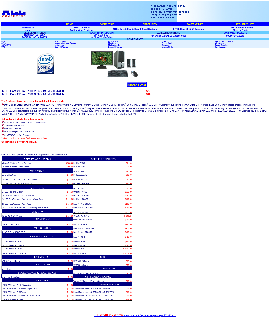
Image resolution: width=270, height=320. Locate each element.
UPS (3, 47)
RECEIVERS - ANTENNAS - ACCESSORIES (168, 36)
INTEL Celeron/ (82, 27)
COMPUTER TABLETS (235, 32)
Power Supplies (221, 45)
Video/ (217, 41)
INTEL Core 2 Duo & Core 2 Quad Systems (134, 29)
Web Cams (219, 43)
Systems (246, 30)
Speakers (165, 45)
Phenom (237, 30)
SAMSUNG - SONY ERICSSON (34, 37)
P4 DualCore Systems (81, 30)
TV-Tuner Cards (226, 41)
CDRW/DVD (6, 45)
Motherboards (114, 45)
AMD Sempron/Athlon (241, 27)
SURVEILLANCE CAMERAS (102, 37)
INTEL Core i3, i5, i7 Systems (188, 29)
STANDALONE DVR (102, 35)
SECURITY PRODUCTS (101, 32)
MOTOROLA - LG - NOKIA (34, 35)
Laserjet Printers (115, 47)
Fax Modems (220, 47)
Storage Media (167, 47)
